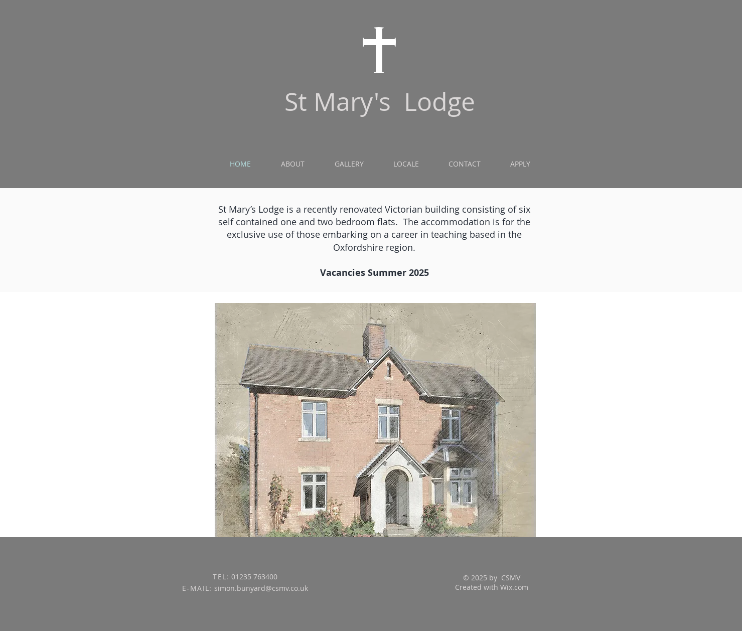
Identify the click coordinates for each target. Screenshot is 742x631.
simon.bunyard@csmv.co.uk (261, 588)
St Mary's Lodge (379, 101)
